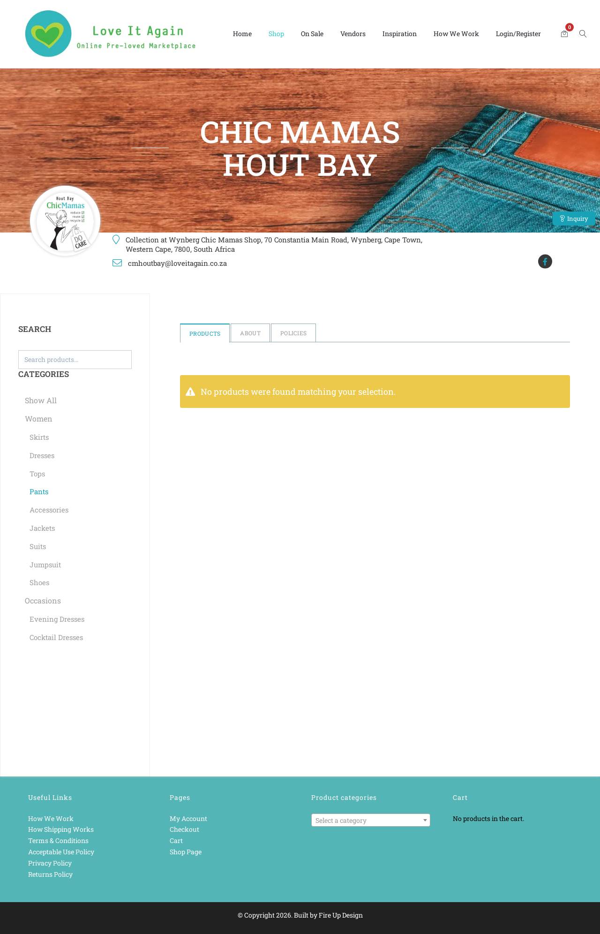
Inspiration (399, 33)
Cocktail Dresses (56, 637)
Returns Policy (50, 874)
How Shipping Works (61, 829)
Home (242, 33)
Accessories (49, 509)
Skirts (39, 437)
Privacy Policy (50, 863)
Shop (276, 33)
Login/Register (518, 33)
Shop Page (186, 851)
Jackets (42, 528)
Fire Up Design (341, 915)
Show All (41, 400)
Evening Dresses (57, 619)
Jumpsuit (45, 564)
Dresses (42, 455)
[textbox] (371, 820)
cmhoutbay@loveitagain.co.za (177, 263)
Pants (39, 491)
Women (38, 418)
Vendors (353, 33)
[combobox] (370, 820)
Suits (38, 546)
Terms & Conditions (58, 840)
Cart (176, 840)
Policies (293, 333)
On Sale (312, 33)
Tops (37, 473)
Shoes (39, 582)
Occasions (43, 600)
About (250, 333)
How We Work (456, 33)
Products (204, 333)
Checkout (184, 829)
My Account (188, 818)
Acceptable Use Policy (61, 851)
